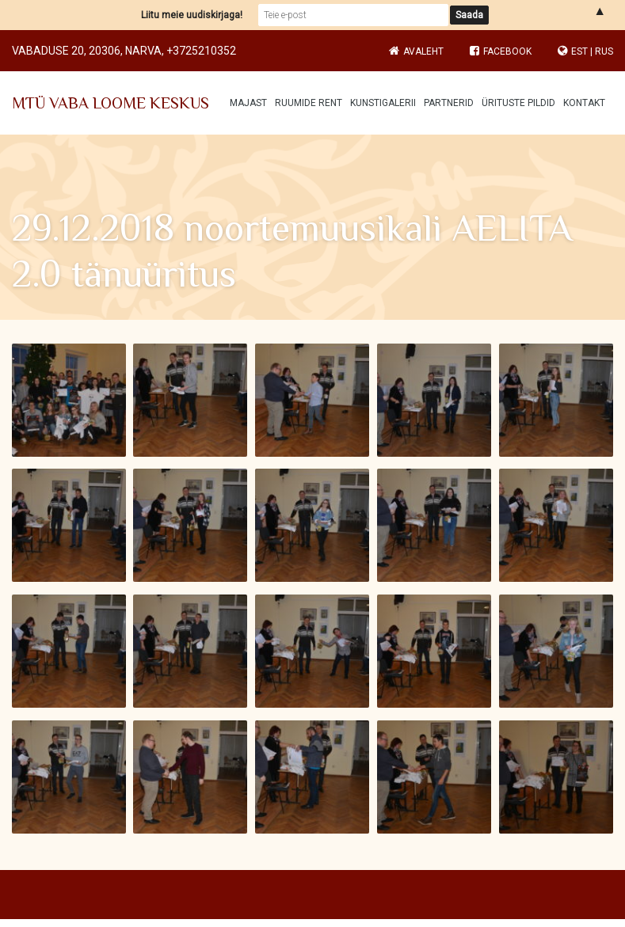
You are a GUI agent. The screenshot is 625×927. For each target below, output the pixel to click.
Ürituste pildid (518, 102)
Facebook (501, 51)
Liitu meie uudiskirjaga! (191, 15)
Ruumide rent (308, 102)
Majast (248, 102)
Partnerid (449, 102)
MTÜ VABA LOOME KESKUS (110, 103)
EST (579, 51)
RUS (604, 51)
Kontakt (584, 102)
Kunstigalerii (383, 102)
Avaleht (423, 51)
